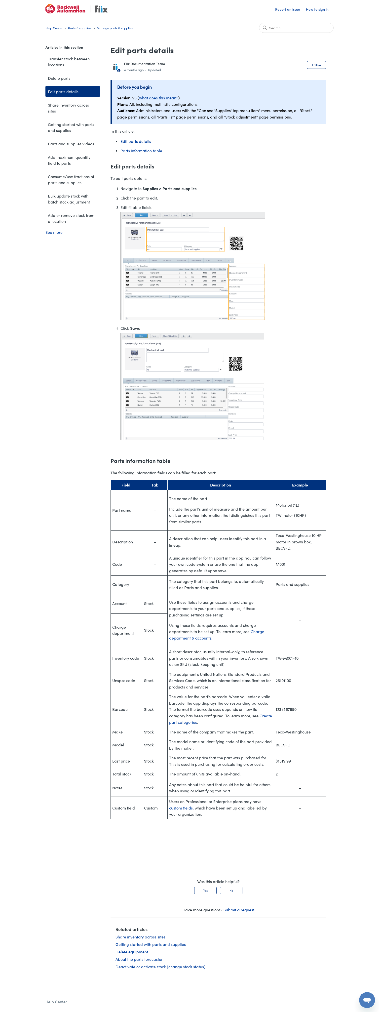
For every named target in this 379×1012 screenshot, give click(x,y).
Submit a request (239, 909)
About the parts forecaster (139, 959)
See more (54, 232)
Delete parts (59, 78)
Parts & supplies (79, 28)
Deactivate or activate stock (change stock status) (160, 966)
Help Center (54, 28)
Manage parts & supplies (115, 28)
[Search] (296, 28)
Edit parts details (63, 91)
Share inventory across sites (68, 108)
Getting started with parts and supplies (71, 127)
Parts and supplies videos (71, 143)
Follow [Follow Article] (316, 65)
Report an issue (287, 9)
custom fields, (181, 807)
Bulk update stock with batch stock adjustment (69, 198)
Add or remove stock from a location (71, 218)
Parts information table (141, 150)
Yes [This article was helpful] (205, 890)
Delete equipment (131, 951)
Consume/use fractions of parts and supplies (71, 179)
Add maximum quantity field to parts (69, 160)
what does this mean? (158, 97)
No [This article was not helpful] (231, 890)
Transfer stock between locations (69, 61)
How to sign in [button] (317, 9)
